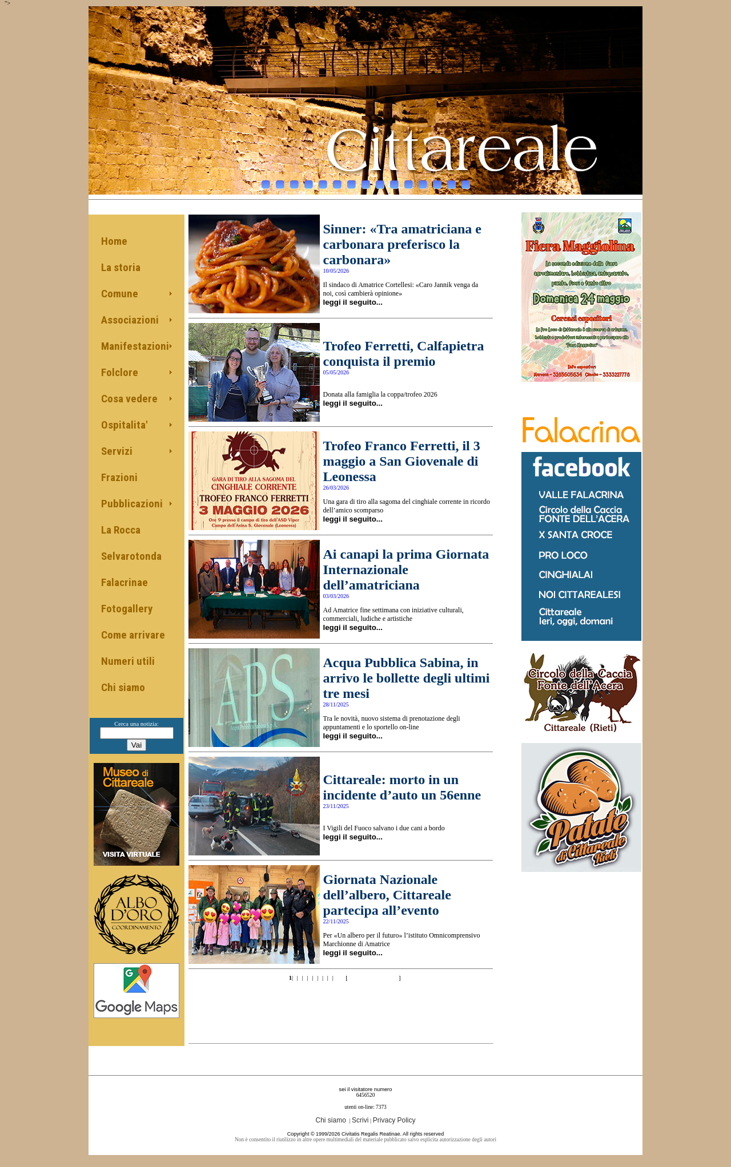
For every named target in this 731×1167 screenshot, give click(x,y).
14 (451, 181)
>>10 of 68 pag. (373, 978)
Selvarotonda (131, 556)
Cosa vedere (129, 398)
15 (466, 181)
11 (408, 181)
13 (437, 181)
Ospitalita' (124, 424)
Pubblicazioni (132, 503)
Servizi (116, 451)
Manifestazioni (135, 346)
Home (114, 241)
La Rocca (120, 529)
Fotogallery (126, 608)
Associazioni (130, 319)
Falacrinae (124, 582)
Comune (119, 293)
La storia (120, 267)
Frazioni (119, 477)
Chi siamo (123, 687)
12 (423, 181)
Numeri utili (128, 661)
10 (394, 181)
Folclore (119, 372)
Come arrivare (133, 634)
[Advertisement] (341, 1005)
